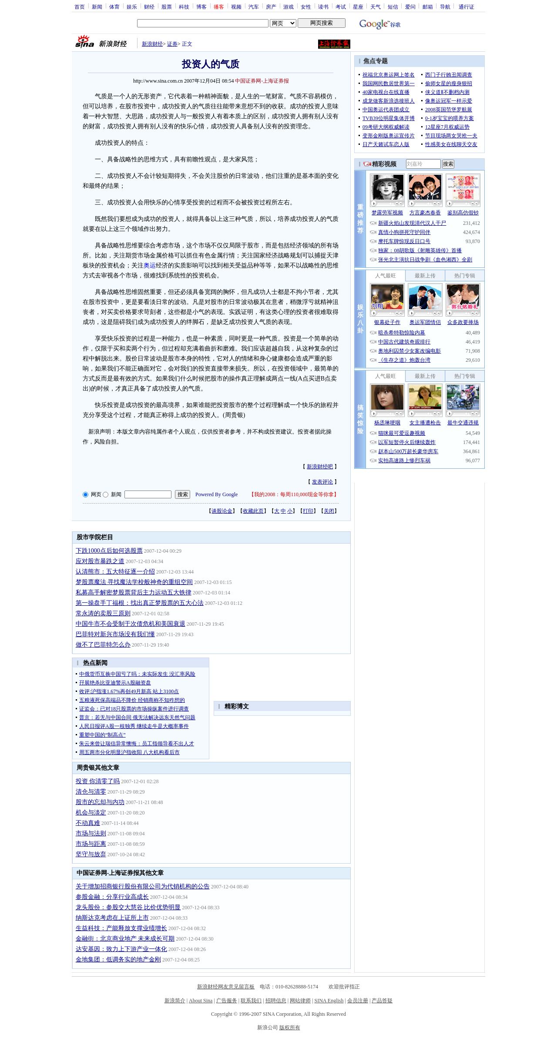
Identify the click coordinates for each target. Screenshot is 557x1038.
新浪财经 (152, 44)
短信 (393, 6)
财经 (149, 6)
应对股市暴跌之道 (100, 561)
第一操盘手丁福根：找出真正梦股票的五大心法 (140, 603)
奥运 (150, 265)
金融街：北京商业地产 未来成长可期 (125, 938)
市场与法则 (91, 833)
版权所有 (289, 1028)
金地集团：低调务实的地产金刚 (118, 959)
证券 (172, 44)
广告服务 (226, 1001)
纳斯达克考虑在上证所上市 (112, 918)
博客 (201, 6)
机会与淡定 (91, 812)
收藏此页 (253, 511)
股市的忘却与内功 (100, 802)
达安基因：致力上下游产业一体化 (121, 949)
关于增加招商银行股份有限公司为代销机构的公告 (143, 886)
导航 (445, 6)
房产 (271, 6)
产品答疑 (382, 1001)
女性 (306, 6)
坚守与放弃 (91, 854)
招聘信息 (275, 1001)
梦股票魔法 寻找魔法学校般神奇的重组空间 (134, 582)
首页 (79, 6)
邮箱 (428, 6)
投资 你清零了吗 (98, 781)
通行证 (466, 6)
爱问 (410, 6)
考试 (341, 6)
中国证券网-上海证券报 (262, 81)
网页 (96, 494)
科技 (184, 6)
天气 (375, 6)
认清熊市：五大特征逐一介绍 (115, 571)
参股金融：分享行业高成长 (112, 897)
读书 (323, 6)
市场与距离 (91, 844)
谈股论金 (221, 511)
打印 (308, 511)
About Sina (200, 1001)
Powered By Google (216, 494)
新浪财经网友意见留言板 (226, 987)
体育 (114, 6)
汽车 (253, 6)
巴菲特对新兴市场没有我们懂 (115, 634)
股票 (166, 6)
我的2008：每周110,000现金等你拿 (294, 494)
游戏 (288, 6)
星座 (358, 6)
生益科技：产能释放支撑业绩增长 (121, 928)
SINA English (328, 1001)
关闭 (329, 511)
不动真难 (88, 823)
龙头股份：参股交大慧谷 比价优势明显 (128, 907)
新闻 (97, 6)
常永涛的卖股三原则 (103, 613)
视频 (236, 6)
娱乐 (132, 6)
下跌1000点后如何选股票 (109, 550)
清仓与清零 (91, 791)
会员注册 (357, 1001)
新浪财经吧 (320, 467)
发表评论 (322, 482)
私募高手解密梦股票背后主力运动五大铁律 (133, 592)
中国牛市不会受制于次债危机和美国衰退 (130, 624)
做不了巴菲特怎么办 (103, 644)
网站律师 (300, 1001)
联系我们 (251, 1001)
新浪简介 (174, 1001)
